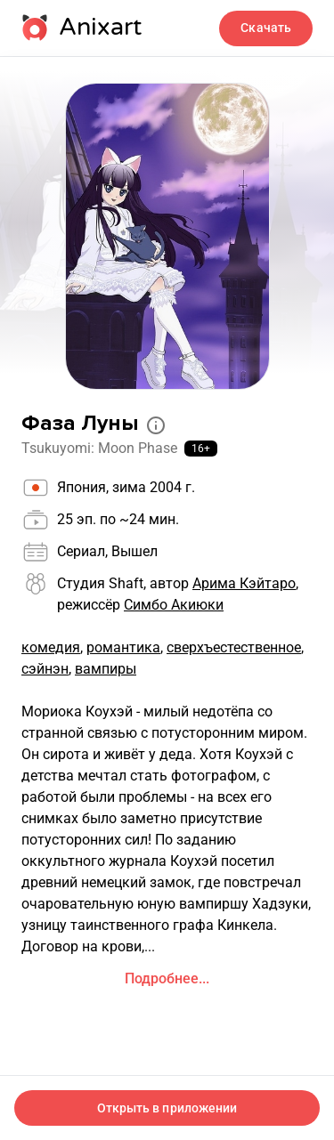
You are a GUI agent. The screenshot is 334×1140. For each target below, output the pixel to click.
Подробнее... (167, 978)
